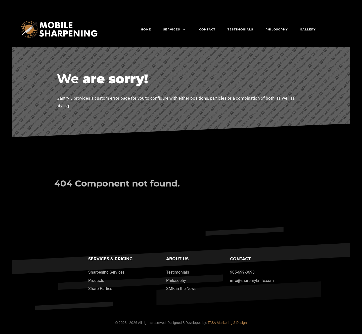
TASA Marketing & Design (227, 323)
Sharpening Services (106, 272)
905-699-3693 (242, 272)
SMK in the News (181, 288)
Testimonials (177, 272)
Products (96, 280)
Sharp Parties (100, 288)
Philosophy (176, 280)
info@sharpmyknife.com (252, 280)
